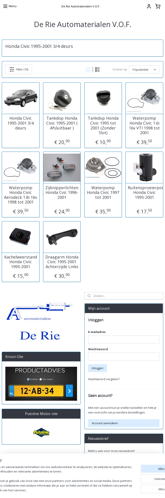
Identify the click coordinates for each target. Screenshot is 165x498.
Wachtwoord (98, 349)
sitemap (106, 490)
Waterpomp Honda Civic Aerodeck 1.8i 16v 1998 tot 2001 (20, 194)
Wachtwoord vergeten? (104, 379)
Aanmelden (99, 461)
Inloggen (97, 368)
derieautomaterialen (101, 475)
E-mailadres (97, 332)
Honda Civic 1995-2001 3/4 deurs (20, 123)
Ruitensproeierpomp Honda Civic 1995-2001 (144, 192)
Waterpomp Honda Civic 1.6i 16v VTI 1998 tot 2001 (144, 125)
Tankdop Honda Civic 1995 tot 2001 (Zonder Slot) (103, 125)
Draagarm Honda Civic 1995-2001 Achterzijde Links (61, 261)
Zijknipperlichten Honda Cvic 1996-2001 (61, 192)
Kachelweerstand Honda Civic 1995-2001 (20, 261)
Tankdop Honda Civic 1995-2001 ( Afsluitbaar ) (62, 123)
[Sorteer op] (144, 69)
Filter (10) (18, 69)
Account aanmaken (105, 423)
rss (115, 490)
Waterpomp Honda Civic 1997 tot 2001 (103, 192)
